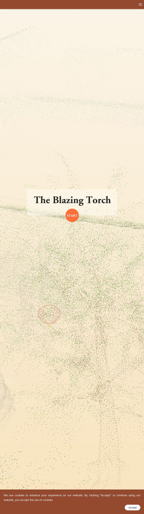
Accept (133, 507)
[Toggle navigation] (140, 4)
